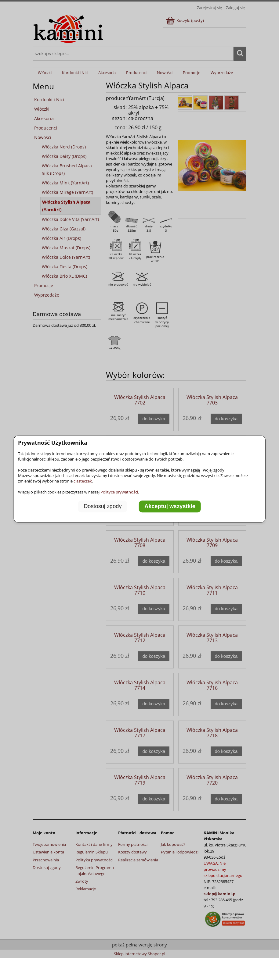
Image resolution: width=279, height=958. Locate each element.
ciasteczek (83, 481)
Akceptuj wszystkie (169, 506)
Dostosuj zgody (102, 506)
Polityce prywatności (119, 492)
